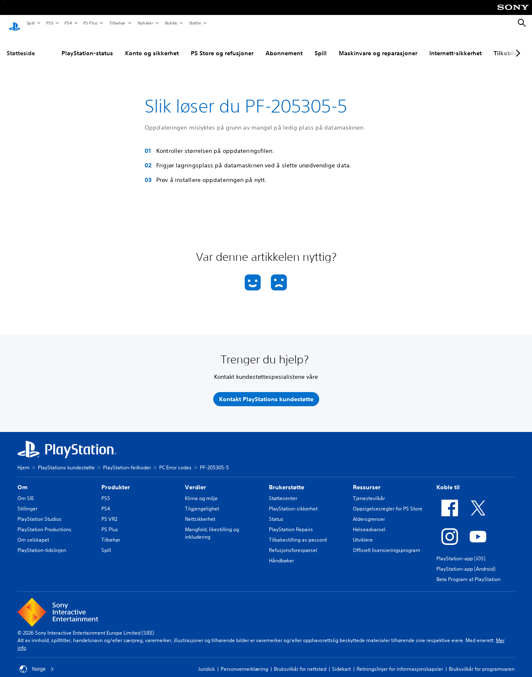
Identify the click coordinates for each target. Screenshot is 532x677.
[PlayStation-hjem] (14, 23)
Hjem (23, 459)
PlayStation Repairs (291, 521)
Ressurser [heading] (367, 479)
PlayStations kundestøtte (66, 459)
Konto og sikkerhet (152, 45)
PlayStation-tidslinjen (41, 542)
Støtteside (21, 45)
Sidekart (341, 661)
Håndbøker (281, 552)
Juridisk (206, 661)
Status (276, 511)
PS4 (67, 23)
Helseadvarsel (369, 521)
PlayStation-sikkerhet (293, 500)
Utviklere (363, 531)
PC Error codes (175, 459)
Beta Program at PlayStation (468, 571)
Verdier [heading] (195, 479)
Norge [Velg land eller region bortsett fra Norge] (36, 661)
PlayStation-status (87, 45)
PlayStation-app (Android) (465, 560)
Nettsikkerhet (200, 511)
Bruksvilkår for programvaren (482, 661)
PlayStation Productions (44, 521)
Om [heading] (22, 479)
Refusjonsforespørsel (293, 542)
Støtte (195, 23)
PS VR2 (109, 511)
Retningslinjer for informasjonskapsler (400, 661)
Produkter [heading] (115, 479)
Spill (30, 23)
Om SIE (25, 490)
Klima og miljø (201, 490)
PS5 (49, 23)
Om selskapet (33, 531)
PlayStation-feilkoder (127, 459)
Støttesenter (283, 490)
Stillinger (27, 500)
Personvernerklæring (244, 661)
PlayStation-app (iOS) (460, 550)
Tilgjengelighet (202, 500)
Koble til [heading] (448, 479)
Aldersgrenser (369, 511)
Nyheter (145, 23)
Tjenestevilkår (369, 490)
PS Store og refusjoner (222, 45)
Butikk (171, 23)
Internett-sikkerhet (455, 45)
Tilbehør (117, 23)
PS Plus (90, 23)
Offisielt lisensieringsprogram (386, 542)
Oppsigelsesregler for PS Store (387, 500)
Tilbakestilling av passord (298, 531)
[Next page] (516, 45)
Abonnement (284, 45)
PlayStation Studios (39, 511)
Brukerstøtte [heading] (286, 479)
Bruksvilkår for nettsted (300, 661)
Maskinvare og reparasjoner (378, 45)
